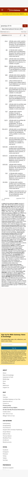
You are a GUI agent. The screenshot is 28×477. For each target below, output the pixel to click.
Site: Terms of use (8, 414)
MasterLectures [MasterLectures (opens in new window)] (7, 442)
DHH (6, 59)
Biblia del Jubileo (6, 206)
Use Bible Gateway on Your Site (11, 399)
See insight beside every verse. (14, 14)
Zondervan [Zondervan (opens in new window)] (6, 440)
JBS (7, 50)
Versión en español (8, 468)
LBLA (6, 41)
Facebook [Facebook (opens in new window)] (5, 450)
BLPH (6, 120)
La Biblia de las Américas (8, 203)
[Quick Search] (11, 25)
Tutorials (5, 397)
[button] (26, 10)
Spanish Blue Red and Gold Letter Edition (12, 275)
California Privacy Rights (10, 407)
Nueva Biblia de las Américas (13, 212)
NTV (6, 81)
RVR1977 (5, 155)
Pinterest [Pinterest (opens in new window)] (5, 454)
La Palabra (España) (14, 241)
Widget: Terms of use (9, 416)
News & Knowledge (8, 375)
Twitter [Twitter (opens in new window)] (5, 458)
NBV (6, 75)
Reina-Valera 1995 (20, 271)
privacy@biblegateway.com (7, 363)
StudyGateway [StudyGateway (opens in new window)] (7, 425)
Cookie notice (6, 412)
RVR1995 (5, 164)
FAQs (4, 395)
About (4, 373)
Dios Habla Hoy (20, 209)
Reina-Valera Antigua (11, 274)
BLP (6, 111)
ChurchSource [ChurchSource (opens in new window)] (7, 427)
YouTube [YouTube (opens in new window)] (5, 460)
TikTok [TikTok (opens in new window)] (4, 456)
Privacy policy (7, 405)
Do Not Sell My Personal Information (14, 409)
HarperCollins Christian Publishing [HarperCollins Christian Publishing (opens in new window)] (12, 429)
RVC (6, 138)
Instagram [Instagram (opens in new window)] (6, 452)
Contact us (6, 403)
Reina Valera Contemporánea (13, 252)
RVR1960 (5, 147)
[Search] (25, 25)
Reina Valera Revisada (16, 264)
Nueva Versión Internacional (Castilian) (13, 232)
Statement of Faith (8, 377)
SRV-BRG (5, 182)
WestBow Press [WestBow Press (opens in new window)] (7, 438)
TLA (6, 191)
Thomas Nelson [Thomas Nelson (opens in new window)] (7, 436)
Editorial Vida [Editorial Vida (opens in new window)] (6, 434)
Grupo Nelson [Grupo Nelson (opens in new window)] (7, 432)
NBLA (6, 66)
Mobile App (6, 379)
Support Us (6, 387)
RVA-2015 (5, 129)
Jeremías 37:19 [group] (6, 35)
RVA (6, 173)
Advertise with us (7, 401)
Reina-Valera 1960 (10, 255)
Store (4, 381)
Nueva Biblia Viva (17, 215)
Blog (4, 383)
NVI (7, 88)
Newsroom (6, 385)
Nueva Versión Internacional (9, 225)
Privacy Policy (4, 361)
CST (6, 95)
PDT (6, 104)
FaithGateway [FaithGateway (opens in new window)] (6, 423)
